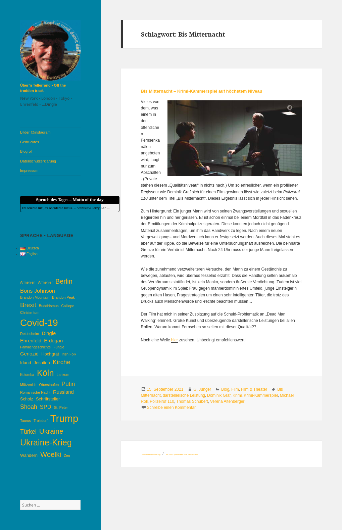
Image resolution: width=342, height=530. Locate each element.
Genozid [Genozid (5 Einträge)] (29, 353)
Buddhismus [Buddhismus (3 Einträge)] (49, 306)
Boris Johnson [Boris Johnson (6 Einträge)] (37, 291)
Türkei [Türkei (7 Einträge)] (28, 431)
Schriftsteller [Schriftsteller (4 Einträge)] (48, 398)
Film (235, 389)
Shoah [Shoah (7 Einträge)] (28, 406)
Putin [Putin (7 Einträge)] (68, 384)
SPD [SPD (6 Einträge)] (45, 407)
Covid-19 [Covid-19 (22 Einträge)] (39, 322)
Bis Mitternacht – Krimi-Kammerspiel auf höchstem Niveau (201, 91)
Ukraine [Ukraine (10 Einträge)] (51, 431)
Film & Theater (254, 389)
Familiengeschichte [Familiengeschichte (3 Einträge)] (35, 347)
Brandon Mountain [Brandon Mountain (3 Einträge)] (34, 297)
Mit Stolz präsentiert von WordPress (182, 454)
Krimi (237, 395)
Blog (225, 389)
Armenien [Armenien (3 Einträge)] (28, 282)
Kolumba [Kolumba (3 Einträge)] (27, 375)
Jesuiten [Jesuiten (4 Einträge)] (42, 362)
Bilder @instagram (35, 132)
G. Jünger (202, 389)
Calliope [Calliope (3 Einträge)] (68, 306)
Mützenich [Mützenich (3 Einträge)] (28, 385)
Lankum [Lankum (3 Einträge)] (63, 375)
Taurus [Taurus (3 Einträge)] (25, 421)
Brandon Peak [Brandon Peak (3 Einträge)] (63, 297)
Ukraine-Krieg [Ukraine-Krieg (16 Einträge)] (46, 442)
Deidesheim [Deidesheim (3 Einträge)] (29, 334)
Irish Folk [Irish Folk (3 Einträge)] (69, 354)
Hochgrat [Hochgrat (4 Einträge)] (50, 353)
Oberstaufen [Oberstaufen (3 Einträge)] (49, 385)
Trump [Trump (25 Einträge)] (64, 418)
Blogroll (26, 151)
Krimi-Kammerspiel (261, 395)
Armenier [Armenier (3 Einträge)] (45, 282)
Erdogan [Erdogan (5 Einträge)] (53, 340)
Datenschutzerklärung (38, 161)
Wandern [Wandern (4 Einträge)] (29, 455)
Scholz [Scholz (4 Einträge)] (26, 398)
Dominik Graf (219, 395)
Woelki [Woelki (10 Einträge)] (50, 454)
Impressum (29, 170)
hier (174, 340)
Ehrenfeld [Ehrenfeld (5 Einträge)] (30, 340)
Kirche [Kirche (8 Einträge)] (61, 362)
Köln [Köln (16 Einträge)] (45, 373)
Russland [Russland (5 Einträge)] (63, 392)
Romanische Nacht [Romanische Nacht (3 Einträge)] (35, 392)
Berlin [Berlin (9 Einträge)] (63, 281)
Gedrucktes (29, 142)
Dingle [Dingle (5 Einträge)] (49, 333)
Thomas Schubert (192, 401)
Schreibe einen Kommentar (171, 407)
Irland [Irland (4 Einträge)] (25, 362)
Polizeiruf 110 (162, 401)
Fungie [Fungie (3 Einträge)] (58, 347)
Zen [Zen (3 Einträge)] (67, 455)
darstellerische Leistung (184, 395)
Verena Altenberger (227, 401)
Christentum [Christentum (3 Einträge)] (29, 312)
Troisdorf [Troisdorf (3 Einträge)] (41, 421)
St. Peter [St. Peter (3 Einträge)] (61, 407)
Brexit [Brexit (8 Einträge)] (28, 304)
